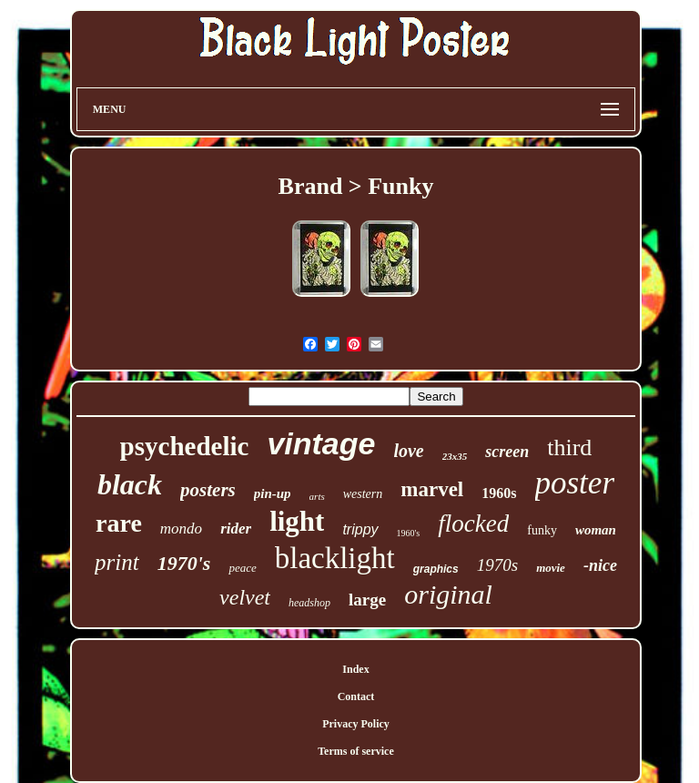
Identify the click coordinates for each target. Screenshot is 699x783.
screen (507, 451)
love (408, 451)
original (448, 594)
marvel (431, 489)
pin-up (272, 493)
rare (119, 523)
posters (208, 490)
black (129, 484)
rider (235, 528)
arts (317, 496)
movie (550, 568)
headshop (309, 602)
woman (595, 530)
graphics (436, 569)
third (569, 447)
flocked (473, 523)
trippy (360, 529)
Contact (356, 696)
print (117, 562)
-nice (600, 565)
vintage (321, 443)
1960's (408, 533)
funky (542, 530)
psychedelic (184, 446)
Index (355, 669)
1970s (497, 565)
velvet (244, 597)
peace (242, 568)
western (363, 494)
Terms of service (356, 751)
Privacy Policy (356, 723)
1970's (184, 563)
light (296, 521)
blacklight (335, 558)
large (367, 599)
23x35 (455, 456)
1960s (498, 493)
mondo (181, 528)
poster (575, 483)
